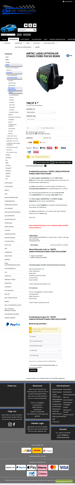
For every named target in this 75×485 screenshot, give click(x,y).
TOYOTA (8, 165)
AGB (53, 419)
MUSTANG (9, 150)
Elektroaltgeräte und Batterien (57, 400)
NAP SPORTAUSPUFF (11, 298)
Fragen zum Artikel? (36, 256)
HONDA (8, 155)
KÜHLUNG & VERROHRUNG (12, 88)
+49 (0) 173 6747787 (64, 433)
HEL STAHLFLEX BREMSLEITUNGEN (10, 309)
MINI (7, 163)
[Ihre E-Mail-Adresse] (45, 341)
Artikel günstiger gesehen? (35, 132)
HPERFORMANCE (10, 201)
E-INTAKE (7, 230)
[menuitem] (27, 30)
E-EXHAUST (8, 287)
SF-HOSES (11, 110)
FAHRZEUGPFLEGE (10, 234)
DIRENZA (11, 100)
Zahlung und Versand (67, 411)
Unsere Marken (68, 400)
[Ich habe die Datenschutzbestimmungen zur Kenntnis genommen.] (29, 365)
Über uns (66, 397)
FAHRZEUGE (8, 54)
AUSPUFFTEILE (12, 83)
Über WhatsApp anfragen (61, 162)
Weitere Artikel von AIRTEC (38, 257)
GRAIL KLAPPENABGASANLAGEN (12, 264)
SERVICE (10, 133)
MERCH (7, 190)
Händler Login (37, 423)
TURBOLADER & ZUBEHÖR (12, 125)
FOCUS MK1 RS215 (12, 136)
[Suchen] (34, 30)
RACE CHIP (8, 245)
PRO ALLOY (12, 105)
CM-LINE (11, 97)
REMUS (7, 301)
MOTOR (10, 122)
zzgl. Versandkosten (37, 105)
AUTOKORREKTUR (10, 268)
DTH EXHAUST (9, 208)
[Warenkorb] (34, 25)
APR (6, 248)
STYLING (10, 131)
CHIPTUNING (11, 128)
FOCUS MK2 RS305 (12, 78)
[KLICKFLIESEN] (37, 39)
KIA (7, 160)
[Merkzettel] (26, 25)
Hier (29, 427)
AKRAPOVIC (8, 283)
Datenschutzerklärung (57, 416)
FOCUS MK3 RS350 (12, 75)
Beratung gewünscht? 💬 (64, 481)
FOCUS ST (9, 70)
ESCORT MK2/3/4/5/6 (12, 147)
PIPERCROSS (8, 223)
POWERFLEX (8, 252)
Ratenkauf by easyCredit (56, 410)
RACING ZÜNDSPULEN (11, 197)
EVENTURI (8, 276)
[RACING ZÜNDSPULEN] (57, 39)
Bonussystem (67, 389)
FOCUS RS (9, 72)
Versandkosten (33, 480)
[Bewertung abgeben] (45, 350)
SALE (6, 194)
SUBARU (8, 173)
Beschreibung (30, 166)
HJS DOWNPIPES (10, 216)
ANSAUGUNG (11, 85)
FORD (7, 65)
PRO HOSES (12, 107)
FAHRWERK (11, 119)
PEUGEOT (8, 168)
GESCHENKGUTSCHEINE (12, 314)
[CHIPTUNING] (25, 39)
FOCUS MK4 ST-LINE (11, 152)
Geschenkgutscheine (68, 394)
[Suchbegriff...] (27, 30)
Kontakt (65, 407)
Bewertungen (40, 166)
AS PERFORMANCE (14, 95)
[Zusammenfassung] (45, 345)
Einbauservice (67, 392)
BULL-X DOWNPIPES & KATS (13, 305)
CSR (6, 272)
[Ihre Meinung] (45, 356)
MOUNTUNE (8, 256)
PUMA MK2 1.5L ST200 (12, 138)
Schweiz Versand (68, 415)
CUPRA (8, 62)
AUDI (7, 57)
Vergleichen (30, 134)
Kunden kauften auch (33, 378)
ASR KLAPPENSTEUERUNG (12, 212)
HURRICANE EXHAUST (11, 205)
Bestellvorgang (56, 392)
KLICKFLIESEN (9, 186)
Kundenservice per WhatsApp (56, 405)
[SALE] (46, 39)
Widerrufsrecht (57, 414)
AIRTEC (11, 92)
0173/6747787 (40, 412)
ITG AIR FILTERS (9, 241)
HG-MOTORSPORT (10, 219)
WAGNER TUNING (13, 112)
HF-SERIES (12, 102)
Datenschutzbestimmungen (46, 365)
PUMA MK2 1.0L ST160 (12, 141)
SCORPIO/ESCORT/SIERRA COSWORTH (13, 144)
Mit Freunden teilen (42, 162)
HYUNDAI (8, 157)
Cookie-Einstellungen (56, 396)
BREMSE (10, 115)
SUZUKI (8, 176)
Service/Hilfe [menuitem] (67, 1)
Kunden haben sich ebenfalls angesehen (52, 378)
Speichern (33, 370)
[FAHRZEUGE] (13, 39)
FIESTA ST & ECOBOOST (12, 68)
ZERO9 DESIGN (9, 227)
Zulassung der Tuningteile (67, 404)
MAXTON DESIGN (10, 237)
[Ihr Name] (45, 336)
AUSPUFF (10, 80)
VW (7, 179)
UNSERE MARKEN (10, 318)
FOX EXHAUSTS (9, 290)
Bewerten (46, 134)
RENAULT (8, 171)
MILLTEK (7, 294)
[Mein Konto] (30, 25)
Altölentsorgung (57, 389)
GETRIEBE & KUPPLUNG (14, 117)
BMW (7, 60)
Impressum (55, 422)
